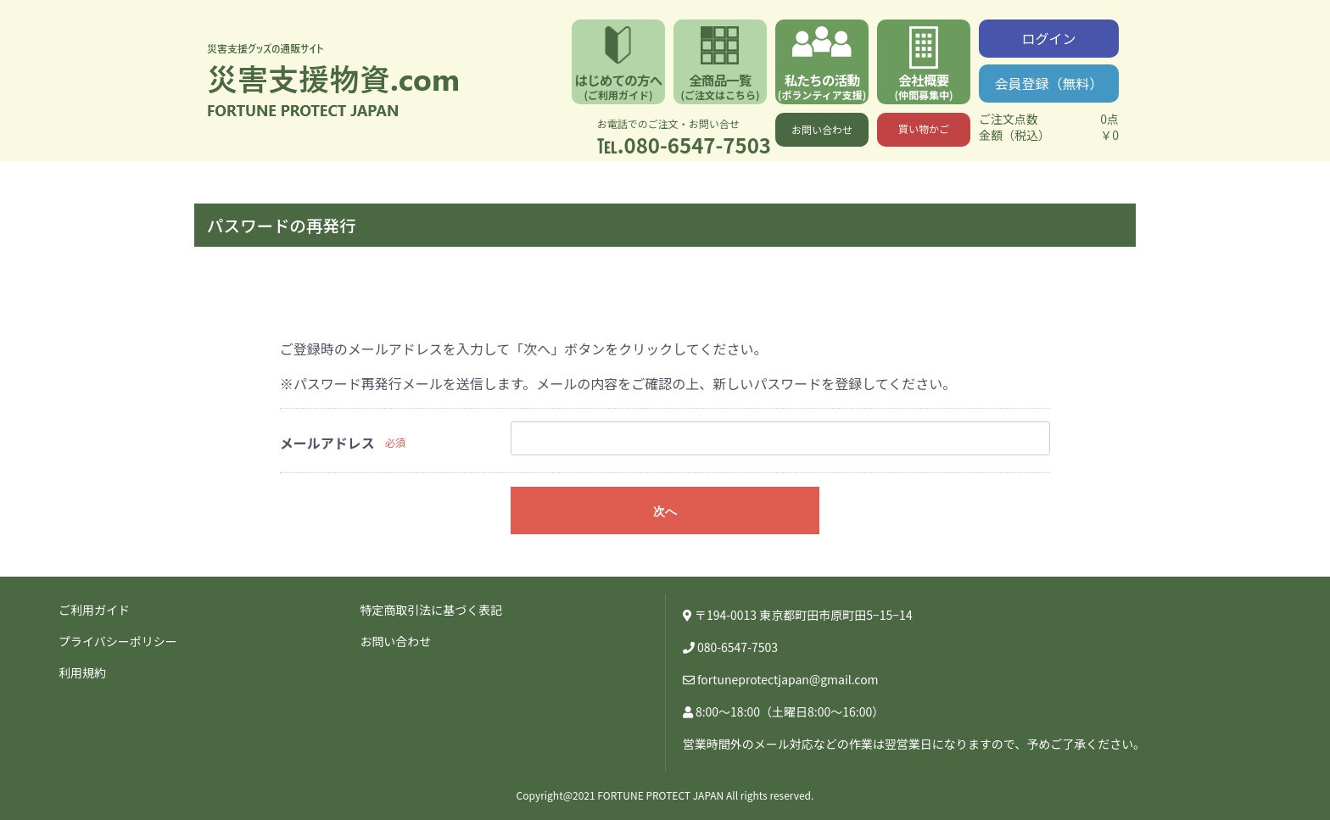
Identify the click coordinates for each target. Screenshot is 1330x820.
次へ (665, 511)
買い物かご (923, 128)
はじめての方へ (618, 86)
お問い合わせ (821, 129)
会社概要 (923, 86)
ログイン (1048, 38)
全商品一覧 (719, 86)
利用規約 (82, 672)
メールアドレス (327, 443)
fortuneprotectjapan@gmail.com (788, 679)
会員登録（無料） (1048, 83)
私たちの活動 (822, 86)
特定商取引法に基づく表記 (431, 609)
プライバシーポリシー (118, 641)
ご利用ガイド (94, 609)
